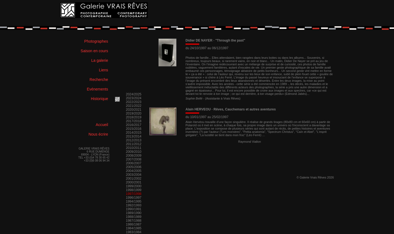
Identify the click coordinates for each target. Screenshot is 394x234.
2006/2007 (133, 163)
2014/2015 (133, 132)
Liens (103, 70)
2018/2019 (133, 117)
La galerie (99, 60)
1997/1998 (133, 194)
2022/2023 (133, 102)
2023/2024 (133, 98)
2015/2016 (133, 129)
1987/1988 (133, 221)
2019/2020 (133, 113)
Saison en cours (94, 51)
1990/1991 (133, 209)
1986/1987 (133, 224)
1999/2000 (133, 186)
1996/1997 (133, 198)
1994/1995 (133, 201)
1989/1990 (133, 213)
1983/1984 (133, 232)
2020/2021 (133, 110)
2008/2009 (133, 155)
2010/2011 (133, 148)
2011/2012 (133, 144)
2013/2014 (133, 136)
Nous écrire (98, 134)
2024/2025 (133, 94)
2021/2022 (133, 106)
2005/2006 (133, 167)
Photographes (96, 41)
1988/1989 (133, 217)
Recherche (98, 79)
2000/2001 (133, 182)
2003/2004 (133, 175)
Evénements (97, 89)
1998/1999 (133, 190)
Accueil (102, 124)
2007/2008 (133, 159)
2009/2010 (133, 152)
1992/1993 (133, 205)
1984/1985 (133, 228)
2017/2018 (133, 121)
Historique (99, 98)
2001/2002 (133, 178)
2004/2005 (133, 171)
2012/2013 (133, 140)
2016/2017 (133, 125)
